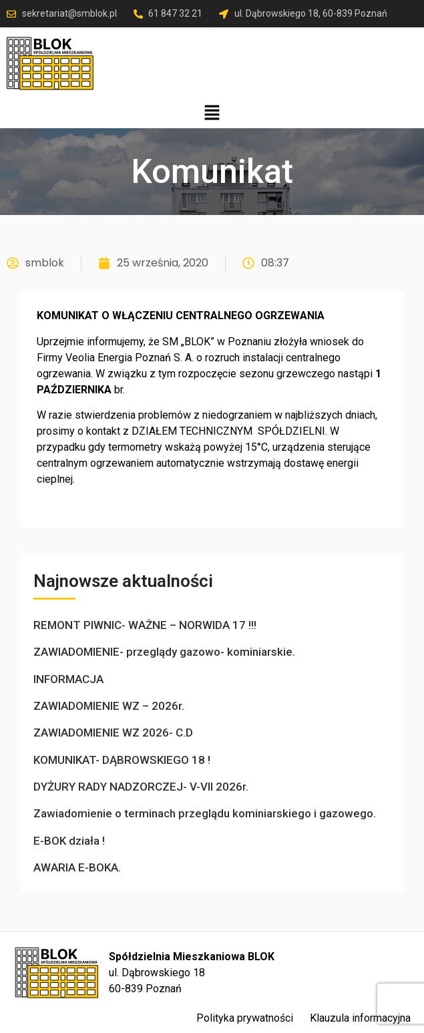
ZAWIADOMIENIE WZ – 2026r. (108, 705)
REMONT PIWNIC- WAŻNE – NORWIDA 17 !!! (144, 625)
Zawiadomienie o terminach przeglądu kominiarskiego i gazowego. (204, 813)
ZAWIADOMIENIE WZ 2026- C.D (113, 732)
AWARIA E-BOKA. (77, 867)
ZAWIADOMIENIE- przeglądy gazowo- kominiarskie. (164, 651)
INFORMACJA (68, 679)
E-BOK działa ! (69, 840)
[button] (211, 113)
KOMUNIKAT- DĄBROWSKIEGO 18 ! (121, 760)
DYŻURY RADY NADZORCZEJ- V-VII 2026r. (140, 786)
